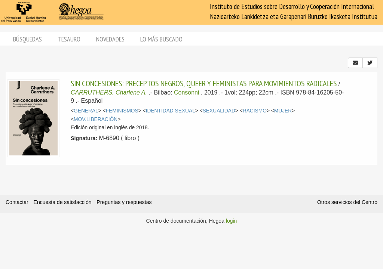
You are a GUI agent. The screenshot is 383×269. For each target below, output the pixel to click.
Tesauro (69, 39)
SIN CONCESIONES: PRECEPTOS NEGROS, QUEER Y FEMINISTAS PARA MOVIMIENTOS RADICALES (204, 83)
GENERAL (86, 111)
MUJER (283, 111)
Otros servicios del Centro (347, 202)
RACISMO (255, 111)
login (231, 221)
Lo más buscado (161, 39)
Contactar (17, 202)
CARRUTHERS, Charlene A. (109, 92)
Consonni (186, 92)
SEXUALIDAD (219, 111)
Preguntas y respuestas (123, 202)
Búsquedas (27, 39)
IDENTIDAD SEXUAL (170, 111)
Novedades (110, 39)
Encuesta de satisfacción (63, 202)
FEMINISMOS (122, 111)
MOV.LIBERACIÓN (95, 119)
